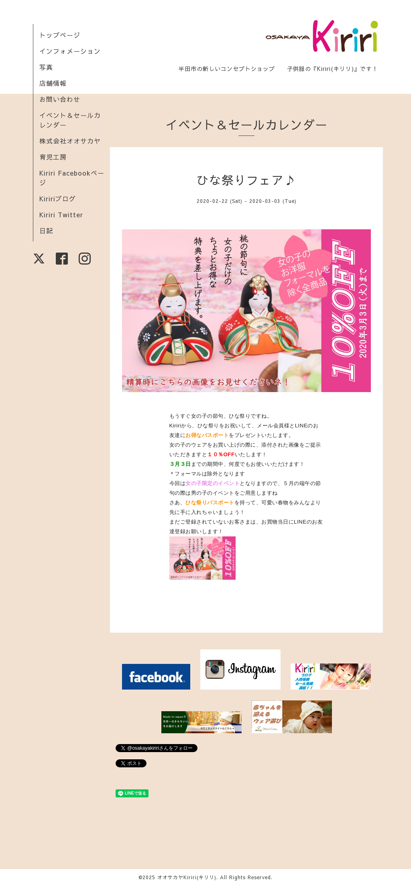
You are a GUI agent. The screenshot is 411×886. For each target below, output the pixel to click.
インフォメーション (70, 51)
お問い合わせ (59, 99)
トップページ (59, 34)
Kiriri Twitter (61, 214)
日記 (46, 230)
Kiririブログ (57, 198)
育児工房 (53, 156)
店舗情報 (53, 83)
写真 (46, 67)
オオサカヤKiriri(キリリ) (186, 877)
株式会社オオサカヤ (70, 140)
